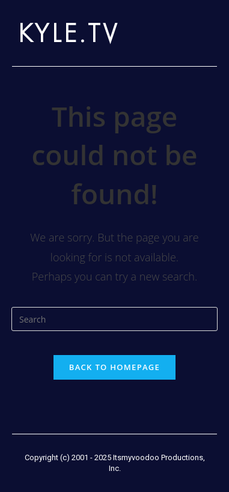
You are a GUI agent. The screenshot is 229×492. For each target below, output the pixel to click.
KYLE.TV (69, 33)
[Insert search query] (114, 319)
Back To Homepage (114, 367)
